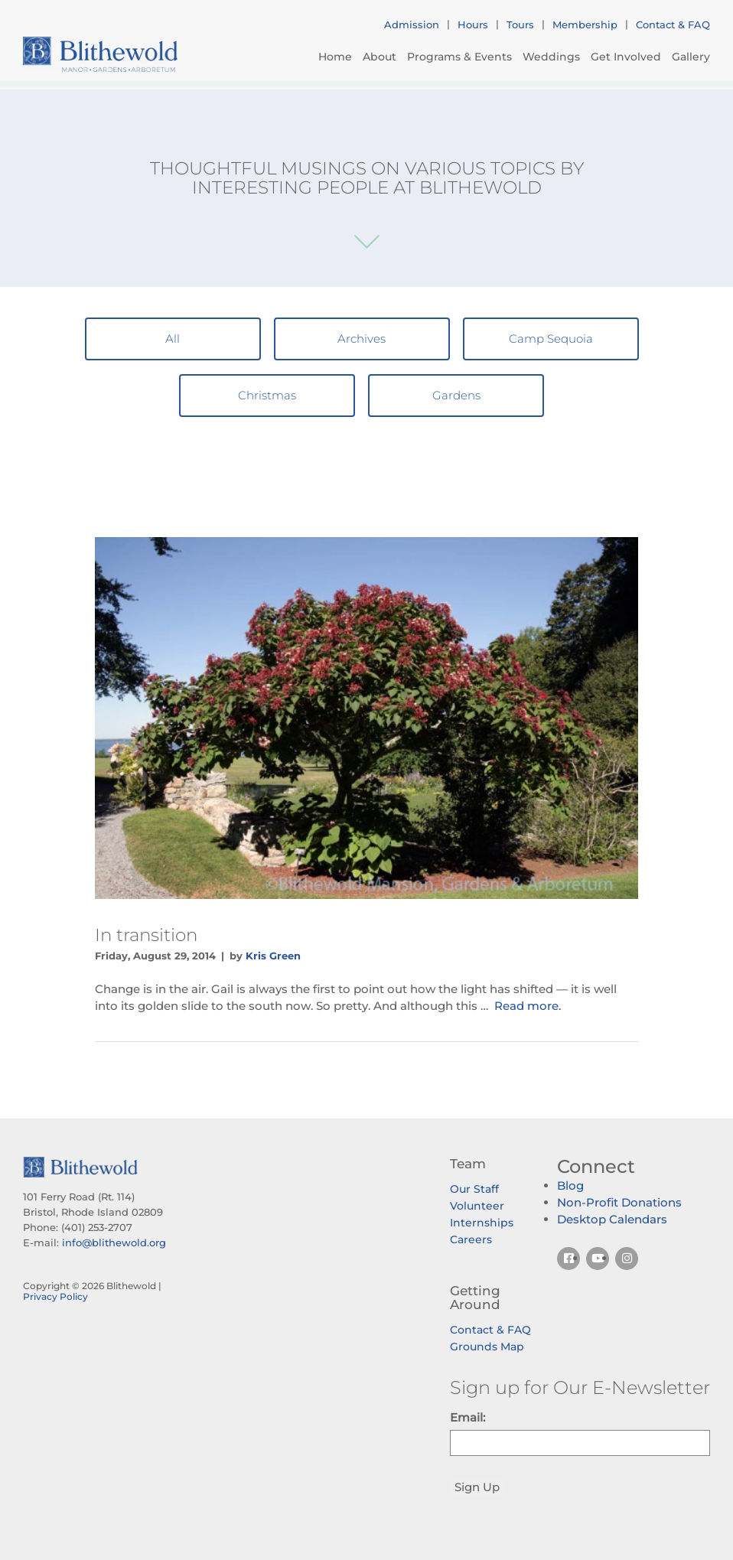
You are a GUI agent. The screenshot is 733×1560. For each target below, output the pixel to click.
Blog (570, 1185)
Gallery (691, 57)
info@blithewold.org (114, 1242)
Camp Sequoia (551, 338)
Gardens (456, 395)
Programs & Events (459, 57)
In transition (146, 935)
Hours (473, 24)
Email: (467, 1417)
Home (335, 57)
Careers (471, 1239)
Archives (361, 338)
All (172, 338)
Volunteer (477, 1206)
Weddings (551, 57)
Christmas (267, 395)
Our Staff (474, 1189)
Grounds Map (487, 1346)
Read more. (527, 1005)
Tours (520, 24)
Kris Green (273, 955)
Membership (584, 24)
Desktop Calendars (612, 1219)
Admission (411, 24)
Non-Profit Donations (619, 1202)
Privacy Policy (55, 1296)
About (379, 57)
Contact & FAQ (673, 24)
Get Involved (626, 57)
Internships (481, 1222)
